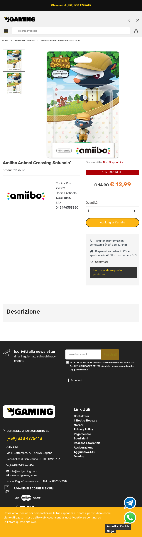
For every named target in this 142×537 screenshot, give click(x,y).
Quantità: (92, 202)
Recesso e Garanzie (87, 443)
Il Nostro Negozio (85, 420)
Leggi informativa (79, 369)
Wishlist (19, 170)
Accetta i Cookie (118, 526)
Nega (110, 531)
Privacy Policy (83, 429)
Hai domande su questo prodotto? (107, 272)
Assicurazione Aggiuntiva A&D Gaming (84, 452)
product (8, 170)
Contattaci (99, 262)
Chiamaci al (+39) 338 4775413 (71, 5)
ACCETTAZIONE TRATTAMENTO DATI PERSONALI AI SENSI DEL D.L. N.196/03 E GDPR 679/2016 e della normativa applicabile (102, 366)
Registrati (110, 354)
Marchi (78, 425)
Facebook (75, 380)
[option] (82, 104)
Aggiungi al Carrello (112, 222)
